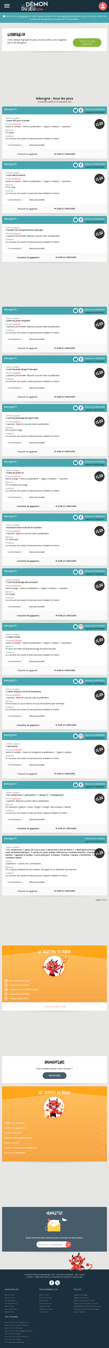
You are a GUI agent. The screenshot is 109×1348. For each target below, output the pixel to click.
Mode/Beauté (79, 1306)
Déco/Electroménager (91, 1309)
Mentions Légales (43, 1277)
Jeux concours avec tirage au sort (17, 1322)
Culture (95, 1303)
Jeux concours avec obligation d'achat (19, 1331)
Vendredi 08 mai (11, 1303)
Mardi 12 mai (9, 1295)
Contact (30, 1277)
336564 (101, 414)
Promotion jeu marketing (14, 1342)
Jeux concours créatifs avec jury (16, 1336)
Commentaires (15, 145)
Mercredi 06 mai (11, 1309)
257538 (101, 742)
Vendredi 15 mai (45, 1303)
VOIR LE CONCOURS (65, 154)
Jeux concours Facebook (14, 1328)
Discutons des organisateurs (18, 1137)
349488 (101, 226)
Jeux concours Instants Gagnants (17, 1325)
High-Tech (77, 1300)
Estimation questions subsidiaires (20, 1147)
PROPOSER (54, 1075)
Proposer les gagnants (26, 154)
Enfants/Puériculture (93, 1306)
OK (68, 1244)
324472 (101, 524)
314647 (101, 578)
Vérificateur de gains (14, 1122)
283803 (101, 688)
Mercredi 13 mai (45, 1298)
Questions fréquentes (14, 1152)
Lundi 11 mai (9, 1298)
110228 (101, 846)
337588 (101, 366)
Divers (83, 1312)
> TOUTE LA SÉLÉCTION (54, 1006)
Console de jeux (89, 1300)
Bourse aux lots (11, 1142)
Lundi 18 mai (44, 1312)
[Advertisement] (54, 73)
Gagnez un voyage (80, 1295)
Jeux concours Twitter (13, 1339)
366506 (101, 117)
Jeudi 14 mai (43, 1300)
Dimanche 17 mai (45, 1309)
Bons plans (78, 1277)
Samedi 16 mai (44, 1306)
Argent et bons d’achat (82, 1303)
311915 (101, 633)
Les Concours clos (12, 1132)
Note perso (37, 145)
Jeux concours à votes (13, 1334)
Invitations (77, 1309)
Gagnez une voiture (81, 1298)
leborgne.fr (10, 109)
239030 (101, 791)
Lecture (77, 1312)
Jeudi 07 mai (9, 1306)
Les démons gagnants (14, 1127)
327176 (101, 469)
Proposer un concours (61, 1277)
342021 (101, 317)
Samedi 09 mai (10, 1300)
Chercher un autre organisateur (87, 42)
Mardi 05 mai (9, 1312)
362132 (101, 171)
